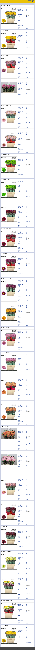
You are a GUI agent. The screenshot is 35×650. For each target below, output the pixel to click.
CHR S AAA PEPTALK (5, 155)
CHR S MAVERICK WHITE (6, 552)
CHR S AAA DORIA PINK (6, 106)
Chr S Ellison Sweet (5, 452)
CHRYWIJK (28, 15)
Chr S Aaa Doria (4, 81)
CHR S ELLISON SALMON (6, 378)
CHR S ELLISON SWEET (6, 478)
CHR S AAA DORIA (5, 56)
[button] (17, 648)
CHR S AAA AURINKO (5, 5)
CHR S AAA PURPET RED (6, 205)
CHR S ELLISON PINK (5, 328)
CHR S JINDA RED (5, 502)
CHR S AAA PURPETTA (6, 254)
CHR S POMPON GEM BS (6, 577)
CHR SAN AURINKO (5, 626)
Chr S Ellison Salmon (5, 427)
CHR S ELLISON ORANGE (6, 304)
